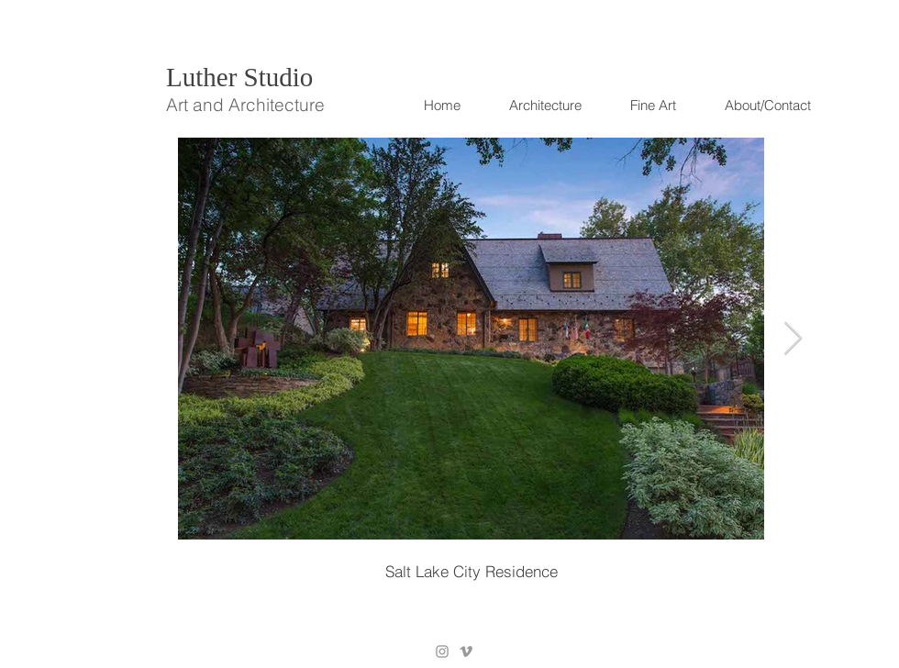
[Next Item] (793, 339)
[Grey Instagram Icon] (442, 651)
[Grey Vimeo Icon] (466, 651)
